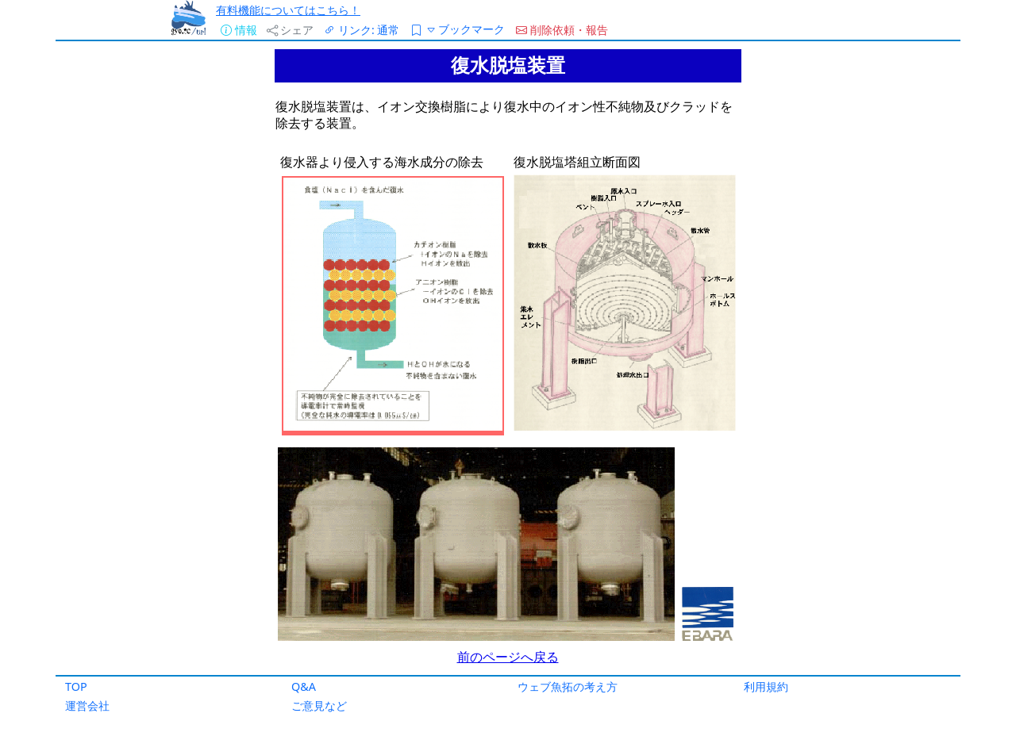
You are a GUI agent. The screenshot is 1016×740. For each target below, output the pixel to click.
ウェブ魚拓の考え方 (568, 686)
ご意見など (319, 705)
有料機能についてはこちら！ (288, 9)
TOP (76, 686)
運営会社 (87, 705)
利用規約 (766, 686)
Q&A (303, 686)
